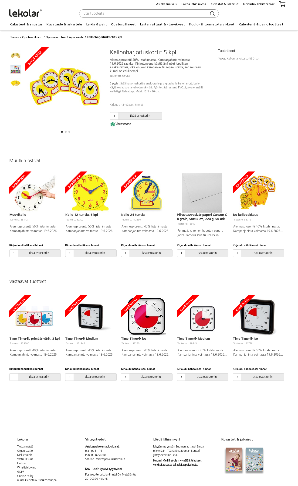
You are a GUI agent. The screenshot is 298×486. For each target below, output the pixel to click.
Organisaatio (25, 451)
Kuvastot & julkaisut (225, 4)
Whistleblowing (26, 467)
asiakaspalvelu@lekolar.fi (110, 459)
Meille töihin (25, 455)
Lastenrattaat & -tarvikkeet (162, 24)
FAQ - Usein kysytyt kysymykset (103, 469)
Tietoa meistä (25, 446)
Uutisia (21, 463)
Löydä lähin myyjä (194, 4)
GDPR (20, 472)
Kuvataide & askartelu (64, 24)
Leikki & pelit (96, 24)
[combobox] (148, 13)
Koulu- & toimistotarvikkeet (212, 24)
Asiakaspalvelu (166, 4)
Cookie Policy (25, 476)
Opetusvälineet (123, 24)
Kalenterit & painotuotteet (261, 24)
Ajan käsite (76, 37)
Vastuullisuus (25, 459)
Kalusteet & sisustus (26, 24)
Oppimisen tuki (56, 37)
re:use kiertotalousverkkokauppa (37, 480)
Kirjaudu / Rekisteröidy (258, 4)
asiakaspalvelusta (186, 465)
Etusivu (14, 37)
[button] (62, 132)
